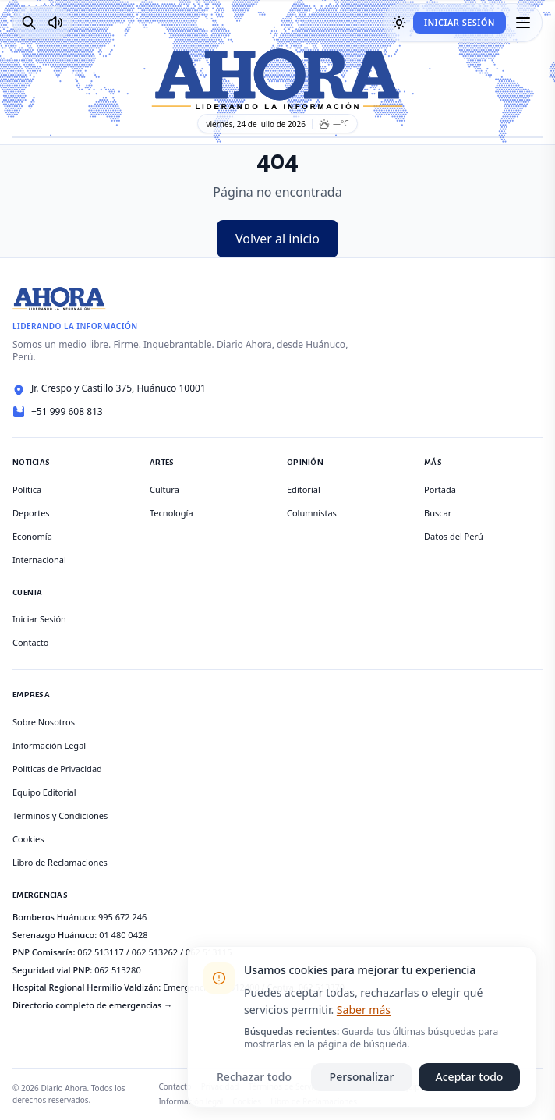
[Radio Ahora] (55, 22)
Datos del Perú (453, 536)
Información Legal (49, 745)
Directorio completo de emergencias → (92, 1005)
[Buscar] (28, 22)
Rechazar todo (254, 1076)
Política (26, 489)
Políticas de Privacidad (57, 768)
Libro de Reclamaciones (60, 862)
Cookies (28, 839)
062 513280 (117, 970)
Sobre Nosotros (43, 722)
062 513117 (100, 952)
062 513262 (155, 952)
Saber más (364, 1009)
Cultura (164, 489)
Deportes (31, 513)
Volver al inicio (277, 238)
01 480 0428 (123, 935)
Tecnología (171, 513)
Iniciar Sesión (459, 22)
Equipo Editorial (44, 792)
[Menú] (523, 22)
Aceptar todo (470, 1076)
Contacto (30, 642)
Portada (440, 489)
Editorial (303, 489)
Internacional (39, 559)
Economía (32, 536)
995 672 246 (122, 917)
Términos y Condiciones (60, 815)
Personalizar (362, 1076)
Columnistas (312, 513)
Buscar (437, 513)
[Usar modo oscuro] (399, 22)
